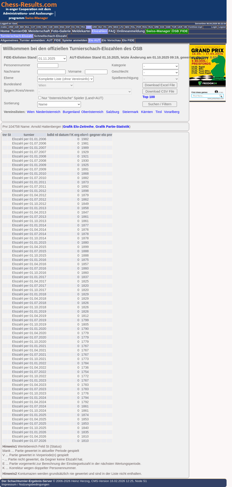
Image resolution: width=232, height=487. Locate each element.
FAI (73, 27)
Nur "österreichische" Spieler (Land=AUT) (72, 98)
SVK (162, 27)
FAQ (112, 31)
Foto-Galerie (61, 31)
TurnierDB (19, 31)
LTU (121, 27)
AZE (16, 27)
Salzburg (112, 112)
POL (133, 27)
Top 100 (149, 97)
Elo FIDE (128, 40)
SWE (168, 27)
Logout (222, 27)
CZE (50, 27)
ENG (62, 27)
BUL (27, 27)
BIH (22, 27)
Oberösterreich (92, 112)
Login (214, 27)
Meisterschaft (39, 31)
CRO (44, 27)
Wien (30, 112)
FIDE (184, 31)
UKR (180, 27)
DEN (56, 27)
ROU (144, 27)
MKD (116, 27)
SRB (156, 27)
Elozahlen (99, 31)
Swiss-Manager (158, 31)
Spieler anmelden (74, 40)
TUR (174, 27)
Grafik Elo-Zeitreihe (78, 126)
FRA (83, 27)
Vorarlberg (171, 112)
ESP (68, 27)
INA (100, 27)
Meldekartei (81, 31)
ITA (104, 27)
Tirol (158, 112)
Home (5, 31)
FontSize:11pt (195, 27)
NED (127, 27)
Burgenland (71, 112)
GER (89, 27)
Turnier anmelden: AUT (36, 40)
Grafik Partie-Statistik (112, 126)
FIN (77, 27)
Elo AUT (94, 40)
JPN (110, 27)
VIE (185, 27)
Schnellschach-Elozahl (50, 36)
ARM (10, 27)
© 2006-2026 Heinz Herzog (70, 481)
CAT (33, 27)
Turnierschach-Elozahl (16, 36)
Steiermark (130, 112)
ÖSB (175, 31)
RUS (150, 27)
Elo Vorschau (111, 40)
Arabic (3, 27)
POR (138, 27)
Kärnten (147, 112)
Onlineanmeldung (131, 31)
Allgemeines (9, 40)
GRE (94, 27)
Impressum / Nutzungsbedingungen (25, 484)
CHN (38, 27)
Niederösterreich (48, 112)
